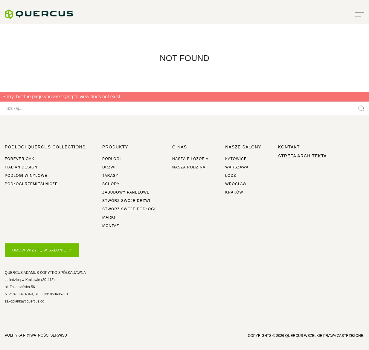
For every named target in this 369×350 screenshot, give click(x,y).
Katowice (236, 159)
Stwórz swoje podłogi (128, 209)
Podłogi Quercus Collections (45, 147)
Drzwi (109, 167)
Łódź (230, 176)
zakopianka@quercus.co (24, 301)
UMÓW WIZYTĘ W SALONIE (41, 250)
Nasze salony (243, 147)
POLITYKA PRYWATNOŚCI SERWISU (36, 335)
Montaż (110, 226)
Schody (111, 184)
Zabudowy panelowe (126, 192)
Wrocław (235, 184)
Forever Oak (19, 159)
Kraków (234, 192)
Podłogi (111, 159)
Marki (108, 217)
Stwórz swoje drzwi (126, 201)
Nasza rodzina (188, 167)
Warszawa (236, 167)
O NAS (179, 147)
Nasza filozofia (190, 159)
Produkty (115, 147)
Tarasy (110, 176)
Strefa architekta (302, 155)
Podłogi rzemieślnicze (31, 184)
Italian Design (21, 167)
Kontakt (289, 147)
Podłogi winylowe (26, 176)
